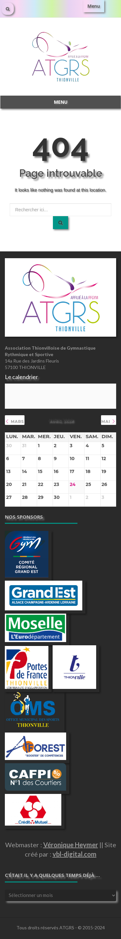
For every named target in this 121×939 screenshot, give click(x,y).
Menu (93, 6)
